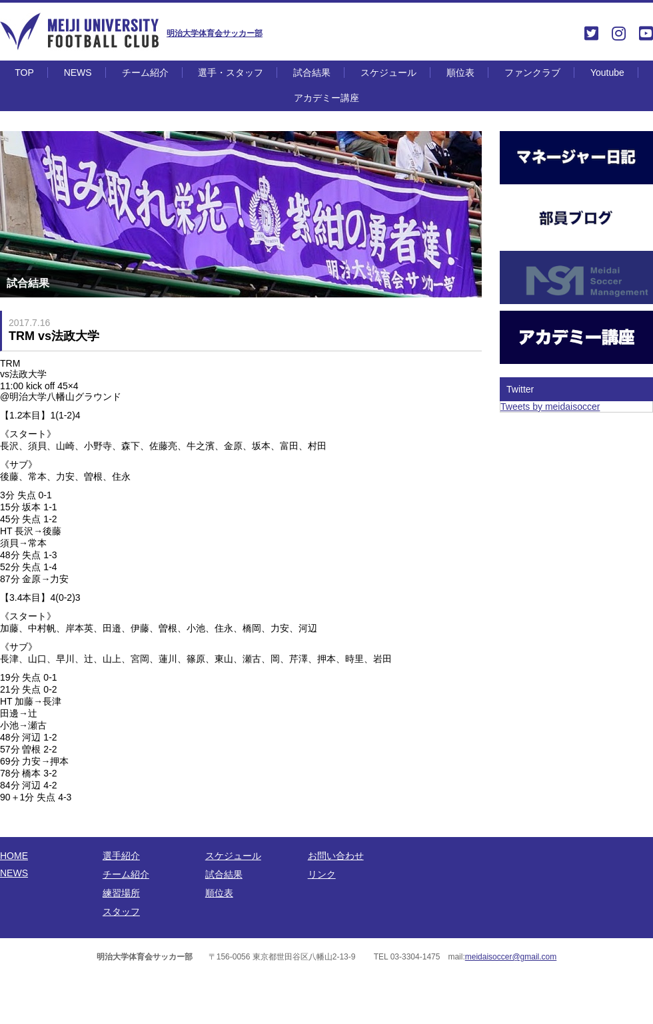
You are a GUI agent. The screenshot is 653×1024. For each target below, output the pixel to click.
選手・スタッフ (230, 72)
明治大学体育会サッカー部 (215, 33)
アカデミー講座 (326, 97)
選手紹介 (121, 855)
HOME (14, 855)
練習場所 (121, 893)
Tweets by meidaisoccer (550, 406)
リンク (322, 874)
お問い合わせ (336, 855)
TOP (24, 72)
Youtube (607, 72)
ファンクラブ (532, 72)
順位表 (460, 72)
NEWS (78, 72)
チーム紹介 (145, 72)
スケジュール (388, 72)
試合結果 (311, 72)
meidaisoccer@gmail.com (511, 956)
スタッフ (121, 911)
